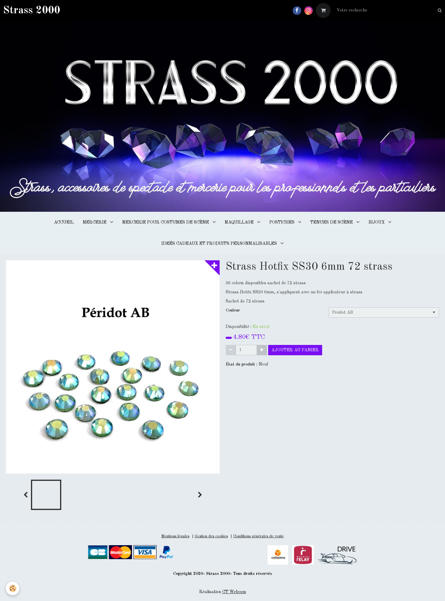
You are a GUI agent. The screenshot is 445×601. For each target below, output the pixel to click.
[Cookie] (13, 588)
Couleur (233, 310)
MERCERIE (95, 222)
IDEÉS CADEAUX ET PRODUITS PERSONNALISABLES (219, 243)
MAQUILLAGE (240, 222)
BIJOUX (377, 222)
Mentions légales (175, 536)
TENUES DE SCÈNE (332, 222)
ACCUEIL (64, 222)
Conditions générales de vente (258, 536)
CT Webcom (234, 592)
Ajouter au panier (295, 350)
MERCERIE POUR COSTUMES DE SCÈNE (166, 222)
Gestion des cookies (211, 536)
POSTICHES (282, 222)
